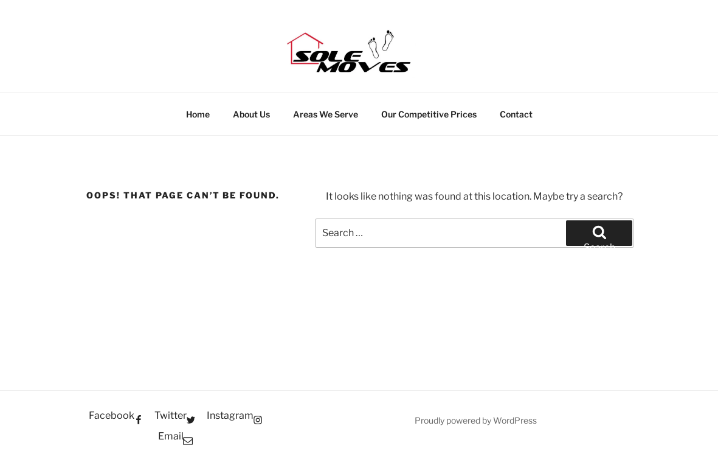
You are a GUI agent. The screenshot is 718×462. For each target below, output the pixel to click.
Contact (516, 114)
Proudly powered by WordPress (476, 420)
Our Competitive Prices (429, 114)
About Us (251, 114)
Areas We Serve (325, 114)
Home (198, 114)
